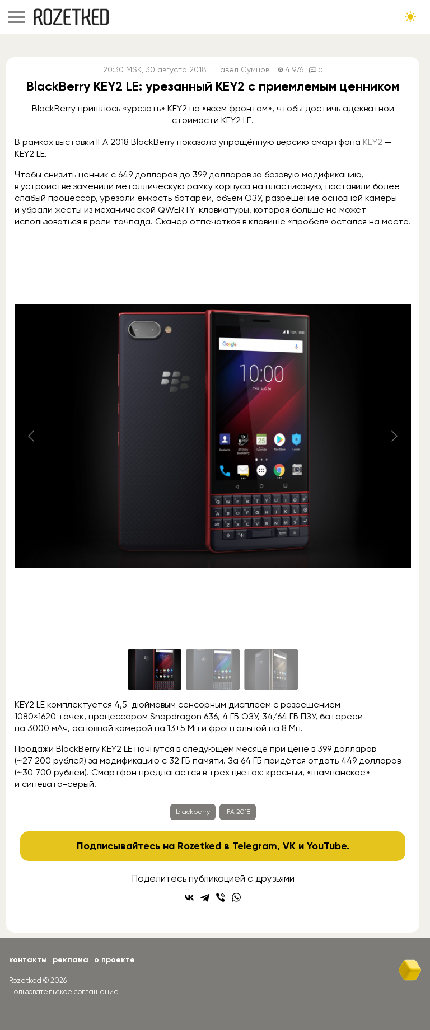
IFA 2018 (237, 812)
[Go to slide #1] (154, 669)
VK (289, 846)
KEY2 (372, 142)
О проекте (114, 960)
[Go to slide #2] (213, 669)
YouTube (327, 846)
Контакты (28, 960)
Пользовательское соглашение (64, 991)
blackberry (193, 812)
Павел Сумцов (242, 69)
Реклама (70, 960)
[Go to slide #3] (271, 669)
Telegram (254, 846)
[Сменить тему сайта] (410, 17)
